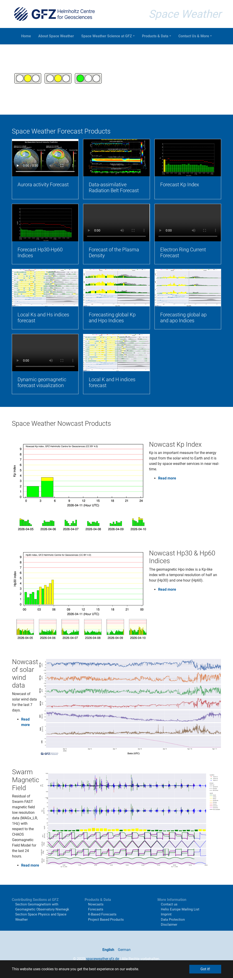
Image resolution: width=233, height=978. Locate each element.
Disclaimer (169, 925)
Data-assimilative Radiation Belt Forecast (114, 187)
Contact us (169, 904)
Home (26, 36)
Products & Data (155, 36)
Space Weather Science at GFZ (106, 36)
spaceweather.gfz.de (102, 959)
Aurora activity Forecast (43, 184)
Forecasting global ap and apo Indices (183, 317)
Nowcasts (96, 904)
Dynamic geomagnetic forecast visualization (42, 382)
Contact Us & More (193, 36)
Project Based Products (106, 920)
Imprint (166, 914)
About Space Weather (56, 36)
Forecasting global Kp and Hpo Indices (112, 317)
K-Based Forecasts (102, 914)
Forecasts (95, 909)
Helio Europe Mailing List (180, 909)
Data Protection (173, 920)
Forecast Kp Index (179, 184)
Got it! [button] (205, 969)
